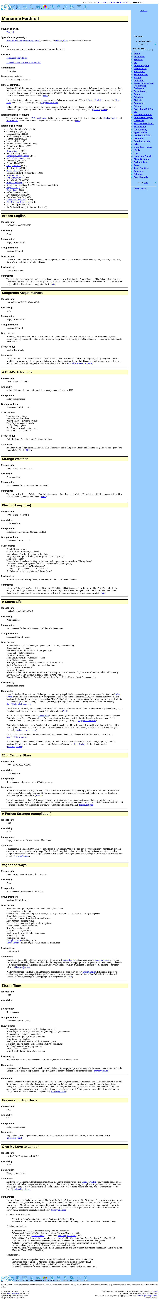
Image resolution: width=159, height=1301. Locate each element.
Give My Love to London (21, 1146)
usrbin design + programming (147, 1296)
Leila (136, 144)
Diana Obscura (141, 159)
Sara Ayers (139, 71)
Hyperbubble (140, 132)
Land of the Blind (142, 135)
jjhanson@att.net (99, 109)
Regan (137, 165)
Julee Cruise (43, 716)
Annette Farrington (143, 117)
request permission (12, 1293)
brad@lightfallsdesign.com (19, 704)
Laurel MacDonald (143, 156)
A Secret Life (12, 120)
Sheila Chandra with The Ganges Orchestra (144, 85)
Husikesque (140, 126)
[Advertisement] (144, 22)
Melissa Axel (140, 68)
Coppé (137, 94)
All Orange (139, 56)
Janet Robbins (141, 168)
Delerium (138, 97)
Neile (45, 95)
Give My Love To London (17, 202)
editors (155, 1291)
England (10, 32)
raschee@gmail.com (22, 1189)
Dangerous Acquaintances (17, 156)
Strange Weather (13, 165)
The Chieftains (38, 1235)
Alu (135, 62)
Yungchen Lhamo (143, 147)
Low (136, 153)
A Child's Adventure (15, 158)
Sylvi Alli (138, 59)
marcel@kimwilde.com (17, 737)
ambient (58, 41)
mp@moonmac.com (49, 102)
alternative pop (29, 41)
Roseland (138, 171)
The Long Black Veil (67, 1235)
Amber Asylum (141, 65)
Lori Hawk (139, 120)
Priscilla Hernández (144, 123)
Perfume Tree (140, 162)
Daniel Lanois (12, 943)
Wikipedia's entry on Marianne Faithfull (23, 62)
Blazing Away (12, 170)
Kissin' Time (11, 190)
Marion (39, 795)
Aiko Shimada (141, 177)
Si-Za (146, 44)
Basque (137, 77)
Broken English (94, 100)
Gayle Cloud (140, 91)
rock (38, 41)
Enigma (137, 106)
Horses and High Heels (16, 200)
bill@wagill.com (58, 1091)
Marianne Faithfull (143, 114)
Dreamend (139, 103)
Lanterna (138, 138)
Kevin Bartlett (141, 74)
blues (65, 41)
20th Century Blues (14, 178)
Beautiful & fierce (14, 41)
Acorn (137, 54)
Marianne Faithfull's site (17, 58)
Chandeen (139, 80)
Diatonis (138, 100)
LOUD (137, 150)
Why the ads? (143, 11)
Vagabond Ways (13, 187)
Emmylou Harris (13, 940)
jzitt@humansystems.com (25, 730)
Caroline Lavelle (142, 141)
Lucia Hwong (140, 129)
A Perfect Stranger (40, 118)
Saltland (138, 174)
